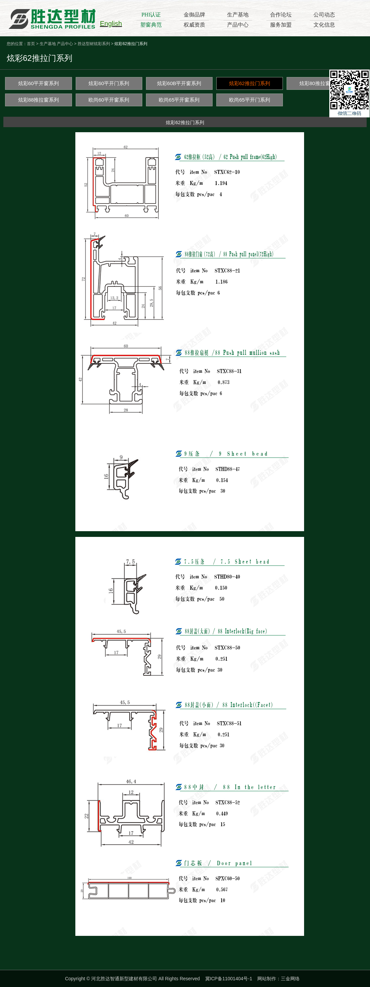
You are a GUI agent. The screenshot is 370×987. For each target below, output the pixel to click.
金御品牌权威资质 (194, 20)
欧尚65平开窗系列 (179, 100)
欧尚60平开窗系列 (109, 100)
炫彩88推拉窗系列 (38, 100)
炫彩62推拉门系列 (249, 83)
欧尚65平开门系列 (249, 100)
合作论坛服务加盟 (281, 20)
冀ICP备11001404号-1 (228, 978)
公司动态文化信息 (324, 20)
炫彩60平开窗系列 (38, 83)
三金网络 (290, 978)
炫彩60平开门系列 (109, 83)
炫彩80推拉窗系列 (319, 83)
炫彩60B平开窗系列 (179, 83)
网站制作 (266, 978)
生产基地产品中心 (238, 20)
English (111, 23)
